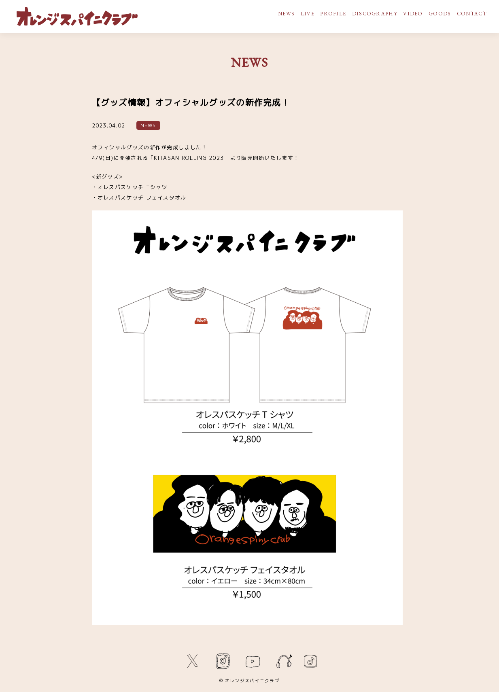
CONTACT (472, 13)
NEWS (286, 13)
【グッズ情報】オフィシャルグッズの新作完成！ (191, 102)
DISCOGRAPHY (374, 13)
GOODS (440, 13)
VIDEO (413, 13)
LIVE (307, 13)
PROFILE (333, 13)
